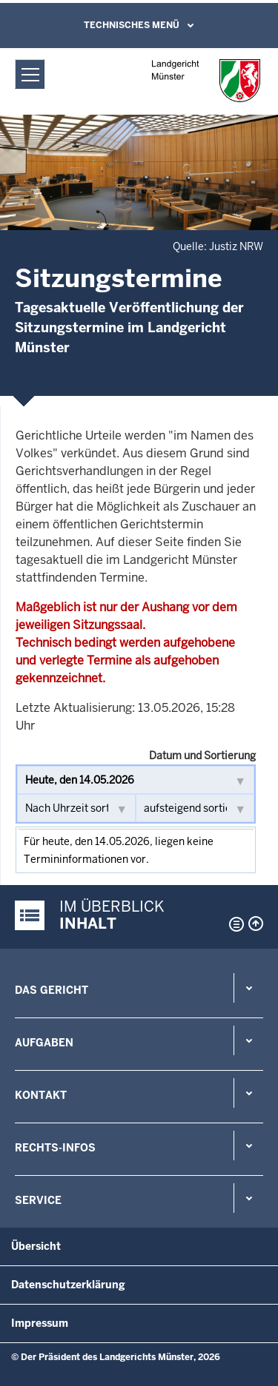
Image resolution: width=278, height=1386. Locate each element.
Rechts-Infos (55, 1147)
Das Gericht (51, 990)
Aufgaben (44, 1042)
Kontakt (41, 1095)
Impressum (39, 1323)
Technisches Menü (131, 25)
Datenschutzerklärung (68, 1284)
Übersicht (36, 1246)
